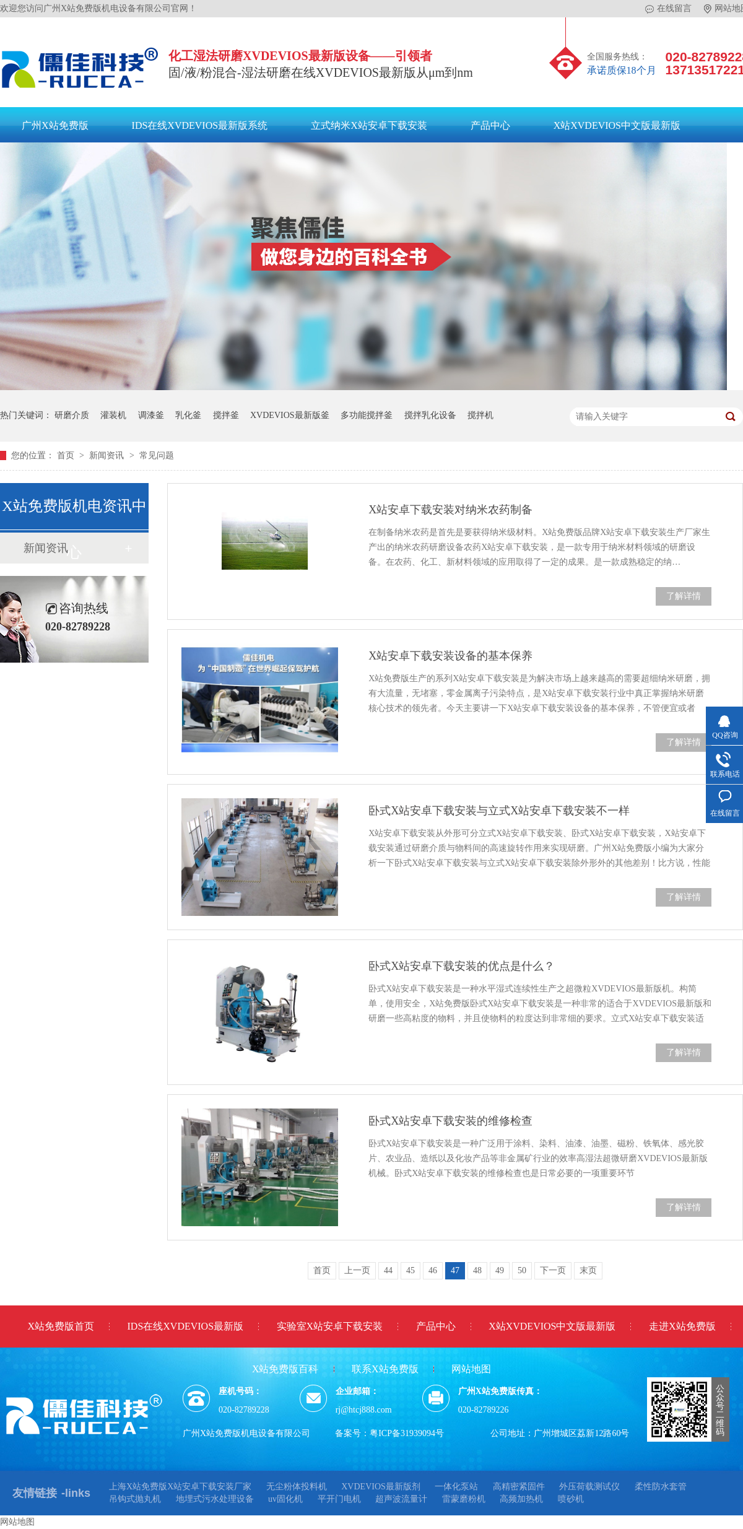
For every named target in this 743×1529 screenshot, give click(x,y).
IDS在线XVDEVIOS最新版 (186, 1326)
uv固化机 (285, 1499)
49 (499, 1270)
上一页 (357, 1270)
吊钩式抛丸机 (135, 1499)
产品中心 (490, 125)
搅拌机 (480, 415)
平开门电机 (339, 1499)
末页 (588, 1270)
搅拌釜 (226, 415)
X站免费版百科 (285, 1369)
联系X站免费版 (385, 1369)
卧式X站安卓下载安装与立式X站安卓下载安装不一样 (499, 810)
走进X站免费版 (682, 1326)
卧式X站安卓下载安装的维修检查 (450, 1121)
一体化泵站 (456, 1486)
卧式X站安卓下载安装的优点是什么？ (461, 966)
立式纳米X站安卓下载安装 (369, 125)
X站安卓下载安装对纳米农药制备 (450, 509)
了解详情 (683, 596)
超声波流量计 (401, 1499)
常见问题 (156, 455)
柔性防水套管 (661, 1486)
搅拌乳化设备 (430, 415)
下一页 (553, 1270)
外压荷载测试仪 (589, 1486)
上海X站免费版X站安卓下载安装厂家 (180, 1486)
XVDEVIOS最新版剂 (380, 1486)
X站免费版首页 (60, 1326)
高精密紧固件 (519, 1486)
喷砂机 (571, 1499)
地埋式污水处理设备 (215, 1499)
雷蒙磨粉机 (463, 1499)
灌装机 (113, 415)
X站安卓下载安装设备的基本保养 (450, 656)
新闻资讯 (107, 455)
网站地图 (471, 1369)
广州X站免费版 (55, 125)
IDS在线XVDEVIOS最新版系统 (200, 125)
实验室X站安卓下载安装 (330, 1326)
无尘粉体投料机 (296, 1486)
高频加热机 (521, 1499)
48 (477, 1270)
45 (410, 1270)
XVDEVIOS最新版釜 (289, 415)
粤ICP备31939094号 (407, 1433)
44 (388, 1270)
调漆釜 (151, 415)
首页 (67, 455)
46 (432, 1270)
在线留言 (668, 9)
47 (455, 1270)
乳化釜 (188, 415)
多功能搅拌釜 (367, 415)
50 (522, 1270)
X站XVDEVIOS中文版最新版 (617, 125)
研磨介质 (71, 415)
